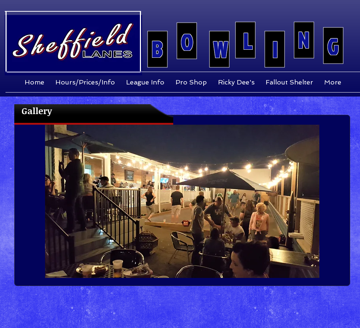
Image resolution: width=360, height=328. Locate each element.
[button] (182, 201)
